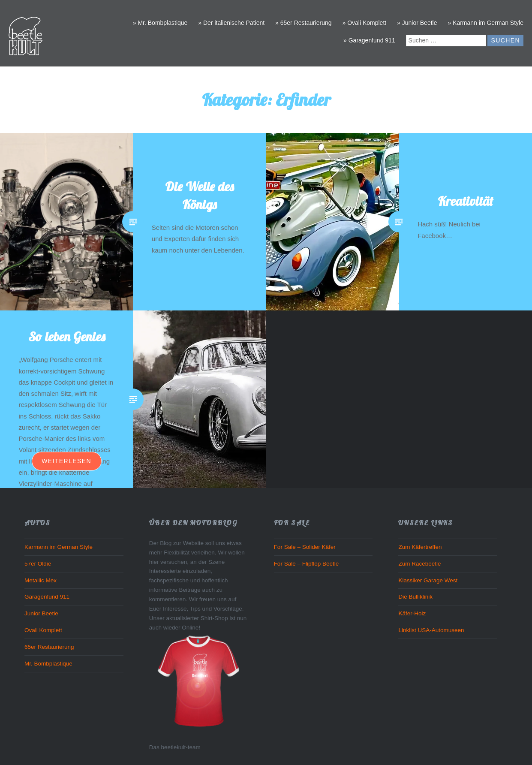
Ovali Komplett (43, 630)
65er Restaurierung (49, 647)
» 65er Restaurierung (303, 22)
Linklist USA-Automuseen (431, 630)
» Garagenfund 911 (369, 40)
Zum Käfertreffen (420, 547)
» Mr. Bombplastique (160, 22)
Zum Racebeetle (419, 563)
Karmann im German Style (58, 547)
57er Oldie (37, 563)
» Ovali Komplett (364, 22)
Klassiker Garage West (427, 580)
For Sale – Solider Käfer (305, 547)
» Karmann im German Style (485, 22)
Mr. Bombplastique (48, 663)
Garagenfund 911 (46, 596)
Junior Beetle (41, 613)
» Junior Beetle (417, 22)
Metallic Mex (40, 580)
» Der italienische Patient (231, 22)
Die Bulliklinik (415, 596)
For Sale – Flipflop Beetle (306, 563)
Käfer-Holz (412, 613)
